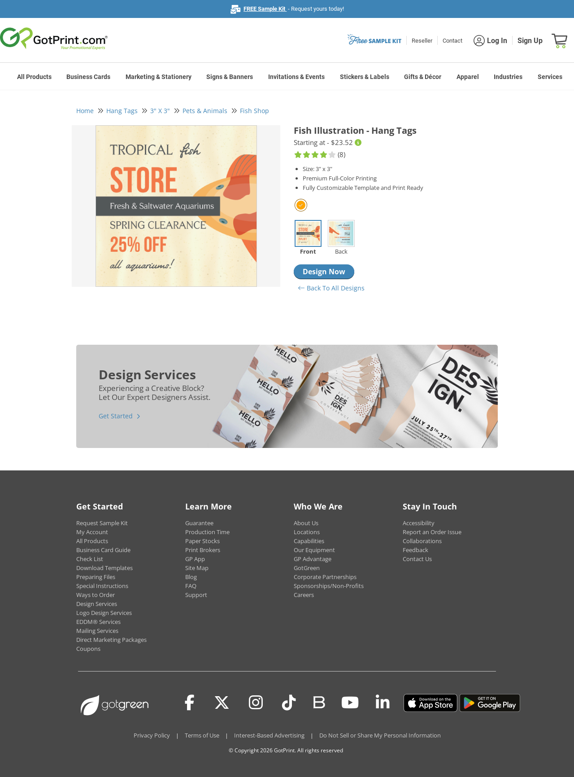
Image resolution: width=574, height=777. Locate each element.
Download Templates (104, 568)
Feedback (415, 550)
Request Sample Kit (102, 523)
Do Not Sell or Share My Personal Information (380, 735)
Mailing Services (97, 631)
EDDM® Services (98, 622)
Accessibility (419, 523)
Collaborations (422, 541)
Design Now (324, 272)
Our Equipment (314, 550)
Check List (89, 559)
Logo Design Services (104, 613)
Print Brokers (202, 550)
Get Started (116, 416)
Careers (304, 595)
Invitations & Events (296, 76)
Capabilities (309, 541)
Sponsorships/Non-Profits (329, 586)
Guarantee (199, 523)
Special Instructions (102, 586)
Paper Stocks (202, 541)
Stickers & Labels (364, 76)
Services (550, 76)
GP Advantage (312, 559)
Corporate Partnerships (325, 577)
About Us (306, 523)
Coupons (88, 649)
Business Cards (88, 76)
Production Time (207, 532)
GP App (195, 559)
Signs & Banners (229, 76)
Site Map (197, 568)
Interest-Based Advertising (269, 735)
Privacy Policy (152, 735)
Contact (452, 40)
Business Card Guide (103, 550)
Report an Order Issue (432, 532)
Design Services (96, 604)
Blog (191, 577)
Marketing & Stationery (158, 76)
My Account (92, 532)
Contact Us (417, 559)
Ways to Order (95, 595)
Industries (508, 76)
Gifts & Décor (422, 76)
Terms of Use (202, 735)
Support (196, 595)
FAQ (190, 586)
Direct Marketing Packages (111, 640)
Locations (307, 532)
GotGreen (307, 568)
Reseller (422, 40)
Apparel (468, 76)
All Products (34, 76)
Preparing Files (95, 577)
